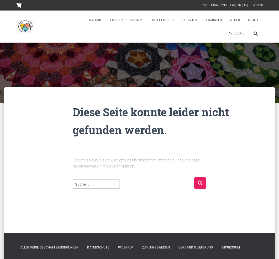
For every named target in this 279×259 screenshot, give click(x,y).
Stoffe (253, 20)
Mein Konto (219, 5)
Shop (204, 5)
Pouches (189, 20)
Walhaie (95, 20)
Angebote (236, 33)
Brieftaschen (163, 20)
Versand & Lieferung (195, 247)
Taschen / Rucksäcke (127, 20)
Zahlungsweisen (156, 247)
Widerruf (125, 247)
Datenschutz (98, 247)
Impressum (231, 247)
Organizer (213, 20)
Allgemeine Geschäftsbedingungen (49, 247)
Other (235, 20)
